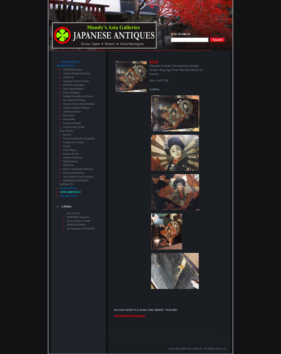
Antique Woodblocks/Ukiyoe (78, 96)
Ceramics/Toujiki (72, 123)
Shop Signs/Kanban (73, 88)
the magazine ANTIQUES (81, 228)
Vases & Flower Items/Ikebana (79, 104)
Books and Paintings (73, 172)
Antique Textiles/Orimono (76, 107)
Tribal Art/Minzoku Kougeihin (79, 138)
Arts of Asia (73, 213)
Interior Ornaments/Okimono (78, 169)
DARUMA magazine (78, 216)
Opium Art (68, 77)
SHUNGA (68, 165)
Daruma (67, 134)
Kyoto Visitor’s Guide (78, 220)
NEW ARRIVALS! (70, 192)
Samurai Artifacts (72, 111)
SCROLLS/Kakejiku (73, 85)
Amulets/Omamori (72, 157)
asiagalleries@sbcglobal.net (129, 315)
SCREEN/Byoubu (72, 69)
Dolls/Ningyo (70, 150)
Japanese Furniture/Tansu (76, 81)
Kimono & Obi (71, 154)
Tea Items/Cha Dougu (74, 100)
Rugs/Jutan (68, 115)
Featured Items (68, 188)
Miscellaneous (70, 161)
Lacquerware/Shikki (73, 142)
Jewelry (67, 146)
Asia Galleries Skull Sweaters (78, 176)
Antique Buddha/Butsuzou (76, 73)
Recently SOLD (68, 196)
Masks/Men (69, 119)
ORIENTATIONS (76, 224)
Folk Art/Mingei (71, 92)
